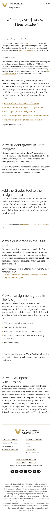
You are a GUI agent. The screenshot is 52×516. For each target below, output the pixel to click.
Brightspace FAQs (30, 43)
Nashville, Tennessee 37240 (26, 460)
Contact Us (32, 462)
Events (28, 443)
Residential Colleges (9, 443)
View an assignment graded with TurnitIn (23, 119)
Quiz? (21, 277)
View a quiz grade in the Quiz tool (19, 111)
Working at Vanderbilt (34, 440)
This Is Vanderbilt (8, 446)
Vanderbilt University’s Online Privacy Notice (26, 465)
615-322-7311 (21, 462)
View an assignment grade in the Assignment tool (26, 115)
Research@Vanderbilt (10, 450)
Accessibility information (11, 503)
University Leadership (10, 440)
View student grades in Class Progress (21, 103)
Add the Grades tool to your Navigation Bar (24, 107)
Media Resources (32, 453)
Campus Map (31, 450)
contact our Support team (27, 50)
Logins (28, 446)
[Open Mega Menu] (46, 4)
